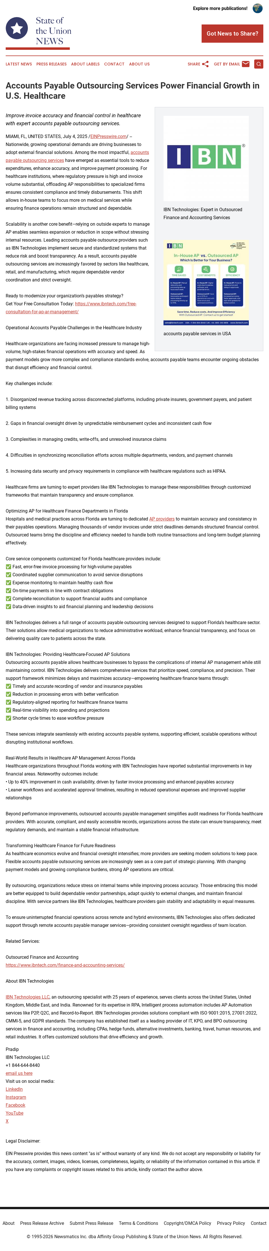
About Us (139, 64)
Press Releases (51, 64)
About (9, 1223)
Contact (114, 64)
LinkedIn (14, 1089)
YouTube (14, 1113)
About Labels (85, 64)
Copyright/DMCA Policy (187, 1223)
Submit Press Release (91, 1223)
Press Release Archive (42, 1223)
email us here (19, 1073)
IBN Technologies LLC (27, 997)
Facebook (15, 1105)
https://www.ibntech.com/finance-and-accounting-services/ (65, 965)
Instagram (16, 1097)
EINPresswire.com (108, 136)
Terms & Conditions (138, 1223)
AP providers (162, 519)
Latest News (19, 64)
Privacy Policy (231, 1223)
